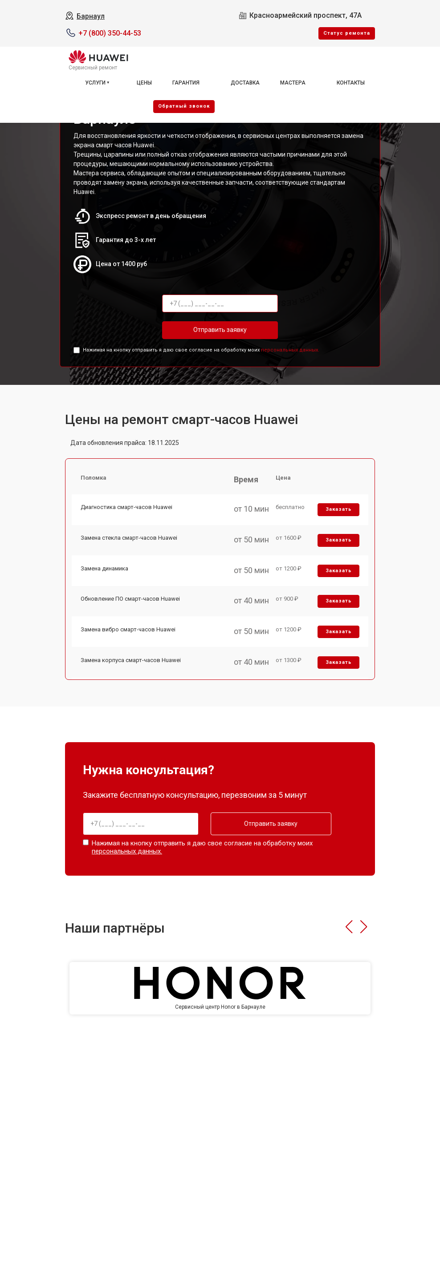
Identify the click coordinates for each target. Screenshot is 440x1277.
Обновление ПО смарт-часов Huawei (130, 600)
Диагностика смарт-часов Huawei (126, 508)
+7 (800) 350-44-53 (109, 33)
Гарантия (186, 83)
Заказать (339, 510)
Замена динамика (104, 569)
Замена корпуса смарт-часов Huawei (131, 662)
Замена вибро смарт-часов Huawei (128, 631)
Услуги (95, 83)
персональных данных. (290, 350)
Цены (144, 83)
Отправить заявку (220, 329)
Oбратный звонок (184, 106)
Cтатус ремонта (346, 33)
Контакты (351, 83)
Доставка (245, 83)
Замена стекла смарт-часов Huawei (129, 538)
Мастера (293, 83)
